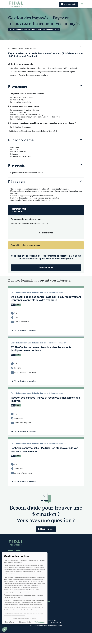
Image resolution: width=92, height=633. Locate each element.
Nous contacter (46, 267)
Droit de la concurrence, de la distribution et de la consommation (34, 29)
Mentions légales (55, 626)
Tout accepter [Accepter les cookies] (29, 622)
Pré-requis (16, 165)
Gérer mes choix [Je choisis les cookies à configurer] (14, 622)
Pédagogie (16, 182)
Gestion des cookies (38, 626)
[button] (4, 629)
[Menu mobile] (82, 4)
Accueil (11, 46)
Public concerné (21, 140)
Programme (17, 86)
